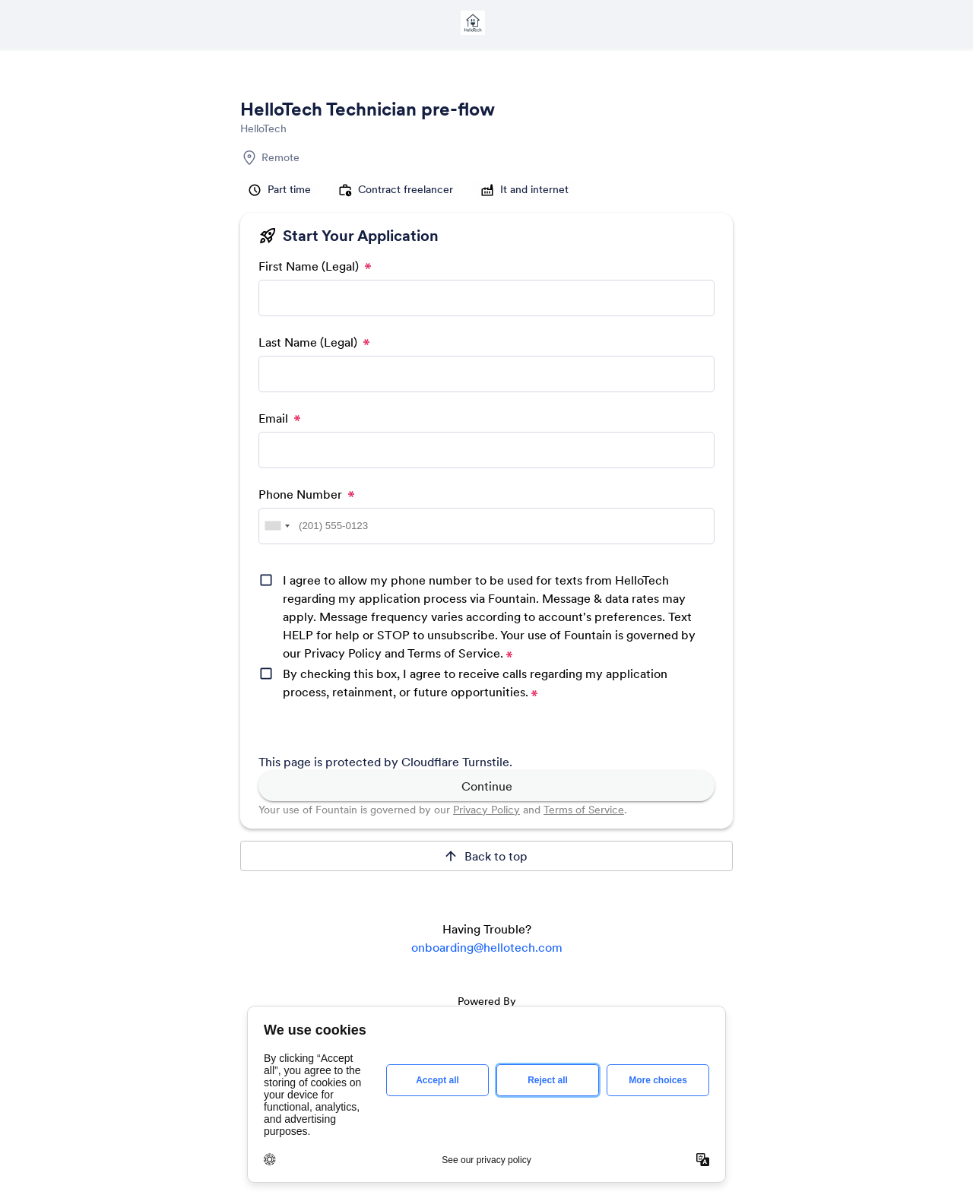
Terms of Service (584, 809)
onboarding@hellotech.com (487, 947)
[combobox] (276, 526)
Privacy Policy (486, 809)
